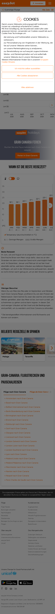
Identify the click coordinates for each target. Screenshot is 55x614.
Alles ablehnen (27, 87)
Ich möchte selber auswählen (27, 68)
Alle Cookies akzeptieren (27, 76)
